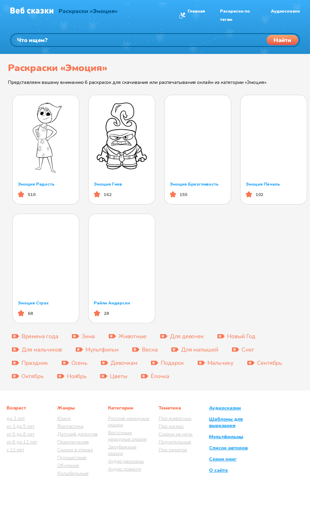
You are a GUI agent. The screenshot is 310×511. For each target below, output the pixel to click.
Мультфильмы (226, 437)
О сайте (218, 470)
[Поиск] (155, 40)
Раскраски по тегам (235, 15)
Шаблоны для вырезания (226, 422)
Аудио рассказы (126, 461)
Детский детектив (77, 434)
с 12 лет (15, 450)
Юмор (63, 418)
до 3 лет (16, 418)
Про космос (171, 426)
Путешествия (71, 457)
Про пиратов (173, 450)
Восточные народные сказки (127, 435)
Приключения (73, 442)
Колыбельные (73, 473)
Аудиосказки (285, 11)
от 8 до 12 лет (22, 442)
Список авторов (228, 448)
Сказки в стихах (75, 450)
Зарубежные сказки (122, 450)
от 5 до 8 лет (20, 434)
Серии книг (222, 459)
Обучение (68, 465)
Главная (196, 11)
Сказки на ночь (176, 434)
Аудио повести (124, 469)
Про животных (175, 418)
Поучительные (175, 442)
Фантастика (70, 426)
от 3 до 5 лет (20, 426)
